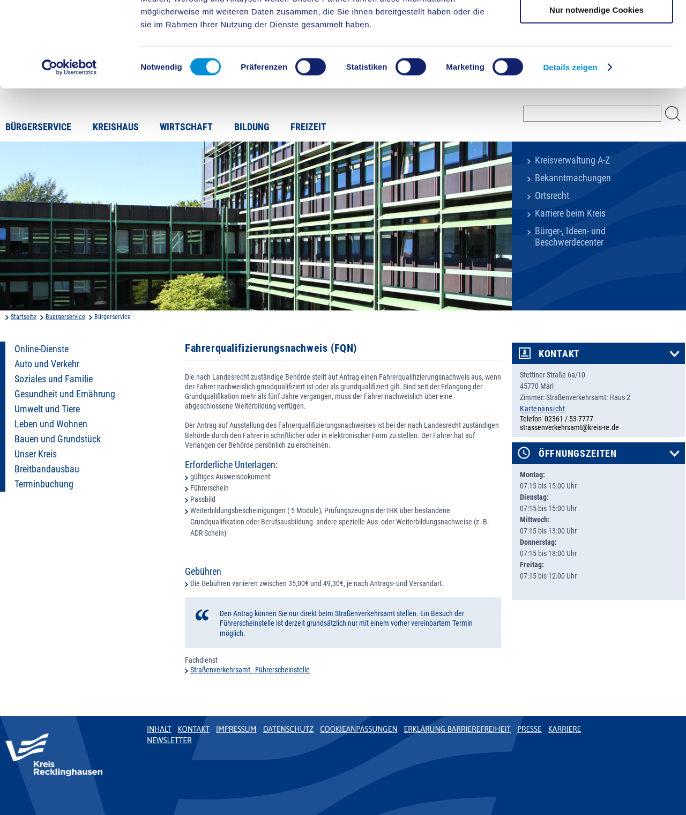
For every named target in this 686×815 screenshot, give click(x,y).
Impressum (236, 729)
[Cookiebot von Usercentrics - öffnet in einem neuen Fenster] (69, 147)
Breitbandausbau (46, 469)
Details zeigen (570, 146)
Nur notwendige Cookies (596, 89)
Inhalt (159, 729)
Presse (529, 729)
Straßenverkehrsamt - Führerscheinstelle (250, 669)
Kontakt (559, 354)
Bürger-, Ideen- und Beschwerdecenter (570, 237)
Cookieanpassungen (358, 729)
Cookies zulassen (596, 26)
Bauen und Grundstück (57, 439)
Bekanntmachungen (573, 178)
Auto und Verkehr (46, 364)
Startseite (23, 317)
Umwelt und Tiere (47, 409)
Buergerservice (65, 317)
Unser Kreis (35, 454)
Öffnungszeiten (578, 453)
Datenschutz (288, 729)
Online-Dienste (41, 349)
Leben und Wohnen (50, 424)
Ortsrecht (552, 195)
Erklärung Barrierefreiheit (457, 729)
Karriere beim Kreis (570, 213)
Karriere (564, 729)
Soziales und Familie (53, 379)
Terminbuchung (43, 484)
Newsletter (169, 740)
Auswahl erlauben (596, 58)
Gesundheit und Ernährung (64, 394)
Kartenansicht (542, 408)
